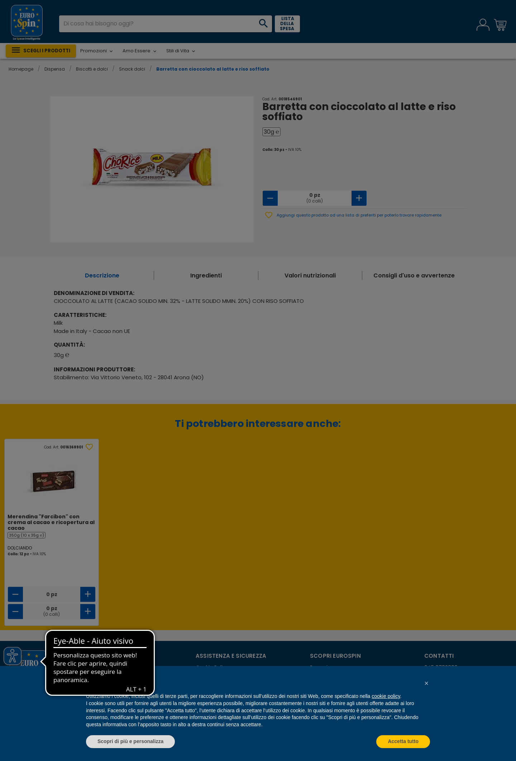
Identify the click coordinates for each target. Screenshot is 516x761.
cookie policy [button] (386, 696)
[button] (426, 683)
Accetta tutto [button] (403, 741)
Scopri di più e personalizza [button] (130, 741)
